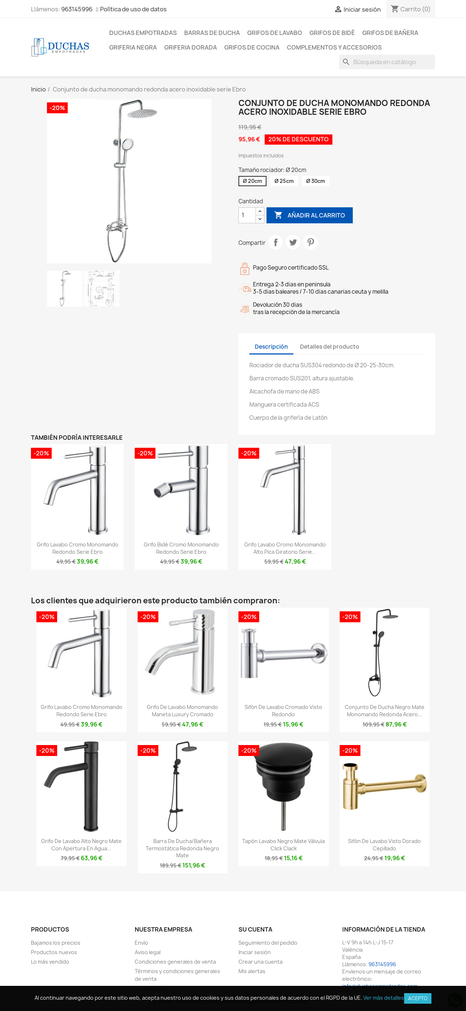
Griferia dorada (190, 47)
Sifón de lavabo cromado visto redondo (283, 711)
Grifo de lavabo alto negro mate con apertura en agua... (81, 845)
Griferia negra (133, 47)
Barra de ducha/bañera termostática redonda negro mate (182, 848)
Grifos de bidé (332, 33)
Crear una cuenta (260, 961)
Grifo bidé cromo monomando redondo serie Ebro (181, 548)
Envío (141, 942)
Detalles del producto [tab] (329, 346)
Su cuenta (255, 929)
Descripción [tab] (271, 346)
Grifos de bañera (390, 33)
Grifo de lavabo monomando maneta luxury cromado (182, 711)
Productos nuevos (54, 952)
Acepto (417, 998)
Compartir (275, 242)
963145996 (76, 9)
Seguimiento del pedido (267, 942)
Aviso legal (148, 952)
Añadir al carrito (309, 215)
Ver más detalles (383, 997)
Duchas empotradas (143, 33)
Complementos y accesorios (334, 47)
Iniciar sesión (254, 952)
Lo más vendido (50, 961)
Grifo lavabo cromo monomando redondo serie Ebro (77, 548)
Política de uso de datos (133, 9)
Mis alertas (251, 971)
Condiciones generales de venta (175, 961)
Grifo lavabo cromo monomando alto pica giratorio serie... (285, 548)
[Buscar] (387, 62)
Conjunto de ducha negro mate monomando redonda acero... (384, 711)
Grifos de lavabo (274, 33)
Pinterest (310, 242)
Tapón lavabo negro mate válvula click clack (283, 845)
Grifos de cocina (252, 47)
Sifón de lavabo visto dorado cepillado (384, 845)
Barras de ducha (212, 33)
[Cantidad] (247, 215)
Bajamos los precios (55, 942)
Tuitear (293, 242)
